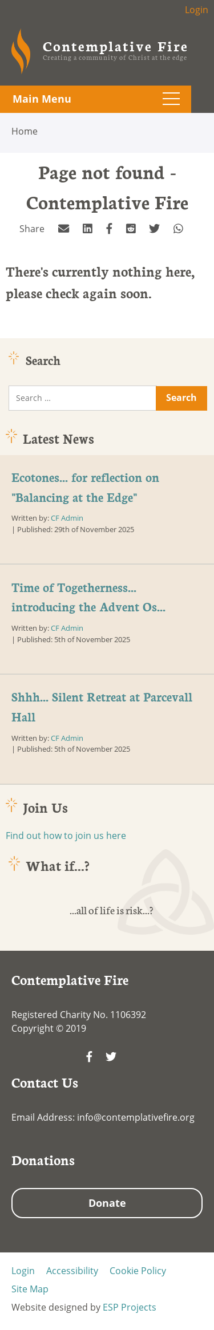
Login (196, 9)
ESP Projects (129, 1307)
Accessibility (72, 1270)
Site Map (30, 1289)
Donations (43, 1159)
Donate (107, 1203)
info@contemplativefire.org (136, 1117)
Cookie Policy (138, 1270)
